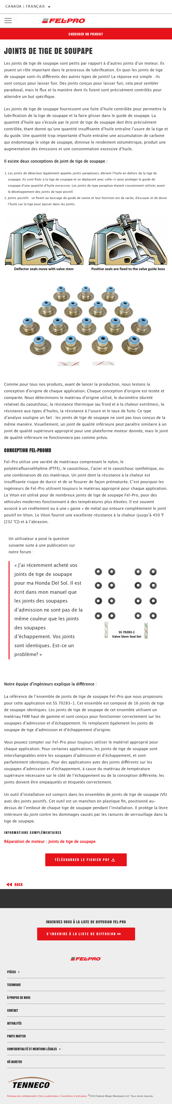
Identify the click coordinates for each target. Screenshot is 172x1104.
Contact (12, 1010)
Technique (14, 984)
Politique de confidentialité (21, 1096)
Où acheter (14, 1061)
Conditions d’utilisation (74, 1096)
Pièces (14, 971)
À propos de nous (18, 997)
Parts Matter (16, 1036)
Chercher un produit (86, 34)
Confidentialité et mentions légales (34, 1048)
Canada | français (25, 6)
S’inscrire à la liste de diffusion (81, 933)
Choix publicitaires (48, 1096)
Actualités (14, 1023)
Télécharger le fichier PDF (82, 859)
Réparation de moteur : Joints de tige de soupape (50, 842)
